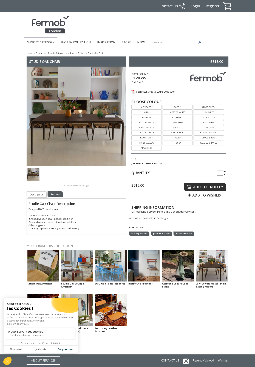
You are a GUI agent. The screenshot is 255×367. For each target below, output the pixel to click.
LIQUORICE (204, 111)
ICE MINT (172, 127)
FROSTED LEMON (143, 132)
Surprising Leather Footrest (106, 330)
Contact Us (172, 6)
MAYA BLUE (141, 147)
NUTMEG (141, 117)
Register (213, 6)
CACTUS (172, 106)
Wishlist (223, 360)
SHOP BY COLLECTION (76, 42)
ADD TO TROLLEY (208, 186)
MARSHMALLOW (142, 142)
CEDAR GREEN (204, 106)
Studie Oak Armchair (39, 283)
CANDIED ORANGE (205, 142)
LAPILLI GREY (142, 137)
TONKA (172, 142)
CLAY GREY (204, 127)
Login (195, 6)
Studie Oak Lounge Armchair (72, 285)
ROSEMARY (173, 117)
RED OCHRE (204, 122)
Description (37, 194)
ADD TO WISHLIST (207, 195)
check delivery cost (184, 211)
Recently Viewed (203, 360)
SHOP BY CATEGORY (40, 42)
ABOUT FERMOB (43, 360)
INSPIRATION (106, 42)
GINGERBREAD (205, 137)
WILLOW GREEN (142, 122)
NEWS (141, 42)
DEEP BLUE (173, 122)
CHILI (140, 111)
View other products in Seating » (148, 218)
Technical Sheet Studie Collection (153, 91)
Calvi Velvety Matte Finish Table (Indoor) (211, 285)
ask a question (139, 233)
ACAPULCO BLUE (142, 127)
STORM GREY (204, 117)
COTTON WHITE (174, 111)
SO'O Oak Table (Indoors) (110, 283)
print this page (161, 233)
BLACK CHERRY (174, 132)
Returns (55, 194)
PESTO (172, 137)
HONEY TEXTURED (205, 132)
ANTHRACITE (141, 106)
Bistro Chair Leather (140, 283)
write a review (184, 233)
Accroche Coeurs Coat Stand (175, 285)
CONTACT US (170, 360)
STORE (126, 42)
